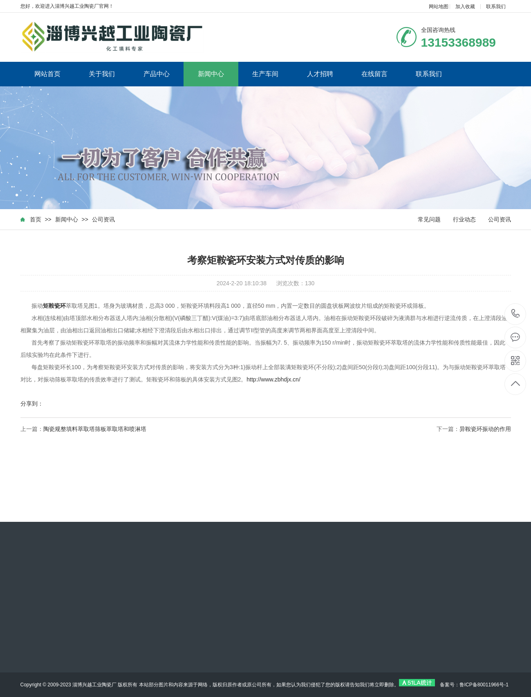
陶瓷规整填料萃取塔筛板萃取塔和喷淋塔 (94, 429)
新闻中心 (211, 73)
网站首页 (47, 73)
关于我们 (102, 73)
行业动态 (464, 219)
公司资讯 (103, 219)
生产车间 (265, 73)
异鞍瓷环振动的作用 (485, 429)
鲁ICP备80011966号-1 (484, 685)
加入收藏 (465, 6)
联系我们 (496, 6)
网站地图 (438, 6)
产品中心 (156, 73)
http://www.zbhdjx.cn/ (273, 379)
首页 (35, 219)
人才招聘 (320, 73)
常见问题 (429, 219)
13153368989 (516, 313)
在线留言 (374, 73)
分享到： (31, 403)
